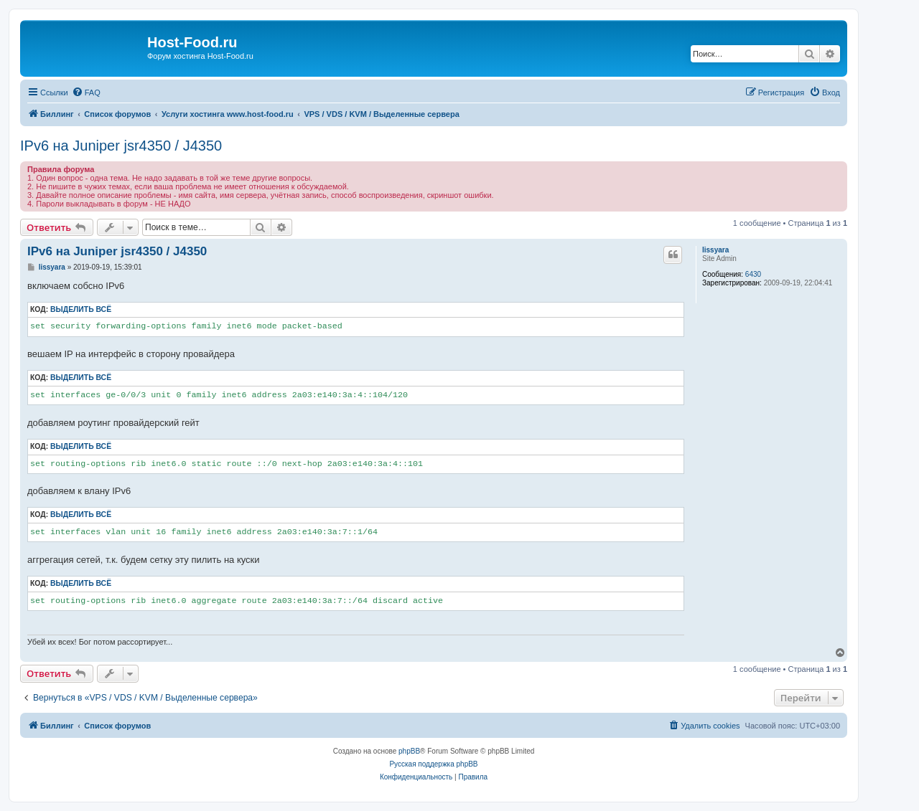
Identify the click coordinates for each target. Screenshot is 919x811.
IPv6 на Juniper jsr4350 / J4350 (121, 145)
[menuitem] (86, 92)
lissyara (715, 250)
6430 (753, 274)
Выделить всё (80, 309)
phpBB (409, 751)
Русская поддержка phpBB (433, 764)
